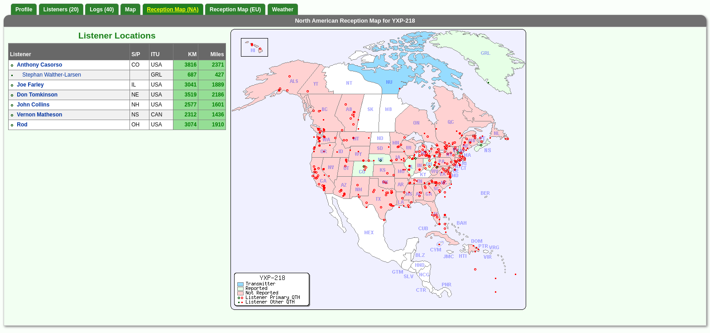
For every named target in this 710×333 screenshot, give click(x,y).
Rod (22, 124)
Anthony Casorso (39, 65)
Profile (23, 9)
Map (130, 9)
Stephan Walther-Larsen (51, 75)
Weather (282, 9)
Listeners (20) (61, 9)
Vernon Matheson (39, 114)
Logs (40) (102, 9)
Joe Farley (30, 85)
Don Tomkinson (37, 95)
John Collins (33, 104)
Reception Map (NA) (173, 9)
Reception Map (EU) (235, 9)
